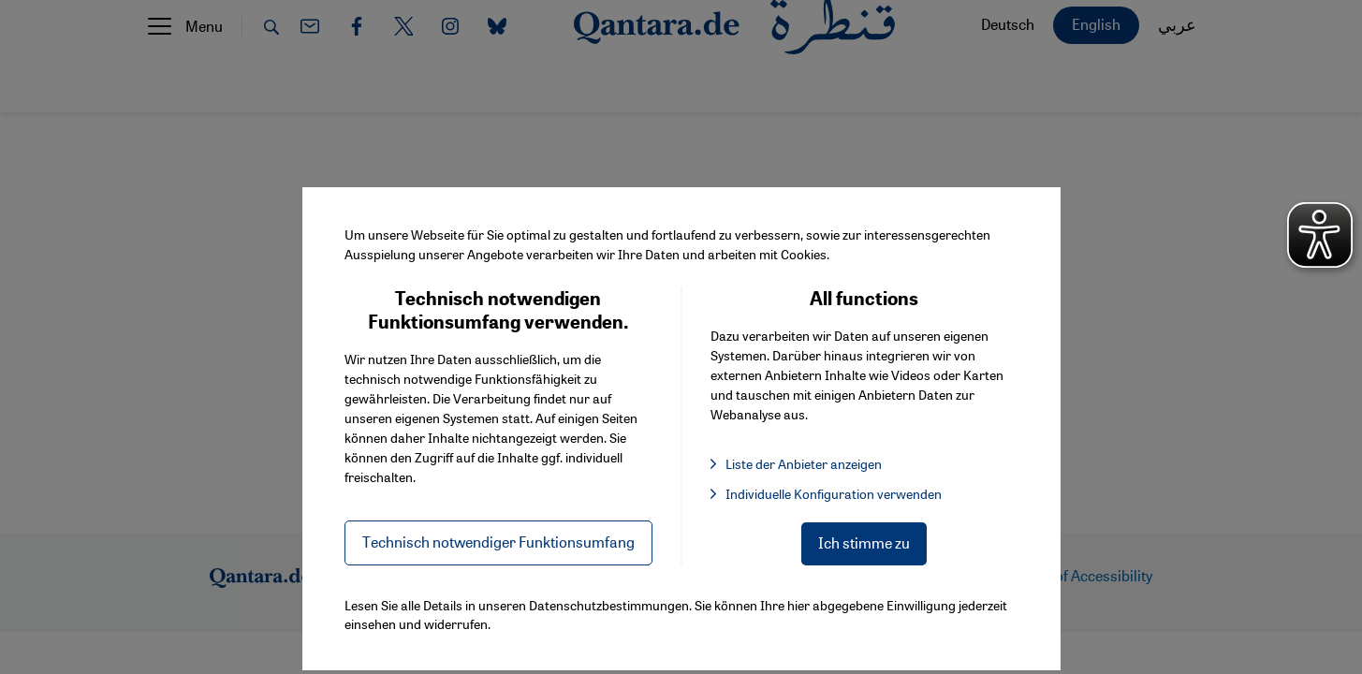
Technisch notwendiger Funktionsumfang (498, 541)
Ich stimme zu (864, 542)
